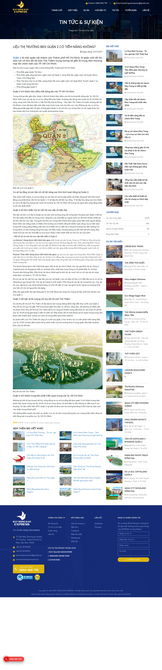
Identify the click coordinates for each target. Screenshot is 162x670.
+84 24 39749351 (23, 551)
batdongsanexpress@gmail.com (135, 3)
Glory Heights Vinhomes (135, 279)
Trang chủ (57, 10)
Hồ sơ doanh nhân (127, 229)
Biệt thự (74, 527)
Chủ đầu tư (100, 10)
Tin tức (115, 10)
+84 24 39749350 (23, 547)
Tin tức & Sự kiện (86, 30)
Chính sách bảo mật (115, 591)
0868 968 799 (101, 3)
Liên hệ (145, 10)
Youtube (97, 527)
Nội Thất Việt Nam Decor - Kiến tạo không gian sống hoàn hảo (136, 167)
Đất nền (74, 541)
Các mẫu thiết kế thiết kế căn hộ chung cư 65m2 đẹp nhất (136, 199)
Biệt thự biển (76, 534)
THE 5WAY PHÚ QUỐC (135, 263)
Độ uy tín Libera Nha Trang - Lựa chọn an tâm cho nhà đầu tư (137, 134)
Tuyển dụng (131, 10)
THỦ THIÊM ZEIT (132, 354)
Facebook (98, 524)
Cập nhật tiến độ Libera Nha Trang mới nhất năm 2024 (136, 102)
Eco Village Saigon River (135, 296)
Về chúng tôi (53, 524)
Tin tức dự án (127, 223)
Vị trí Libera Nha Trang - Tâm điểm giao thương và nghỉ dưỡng (136, 70)
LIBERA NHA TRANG (134, 246)
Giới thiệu (72, 10)
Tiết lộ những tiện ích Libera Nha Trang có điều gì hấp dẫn (137, 86)
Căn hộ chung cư (78, 524)
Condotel (75, 531)
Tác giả (93, 591)
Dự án (86, 10)
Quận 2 (17, 58)
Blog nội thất (127, 234)
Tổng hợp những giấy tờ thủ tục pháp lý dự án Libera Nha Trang (137, 151)
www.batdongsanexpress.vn (27, 559)
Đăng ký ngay (133, 560)
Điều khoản (101, 591)
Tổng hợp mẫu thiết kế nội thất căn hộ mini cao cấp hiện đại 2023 (136, 183)
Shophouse (75, 538)
